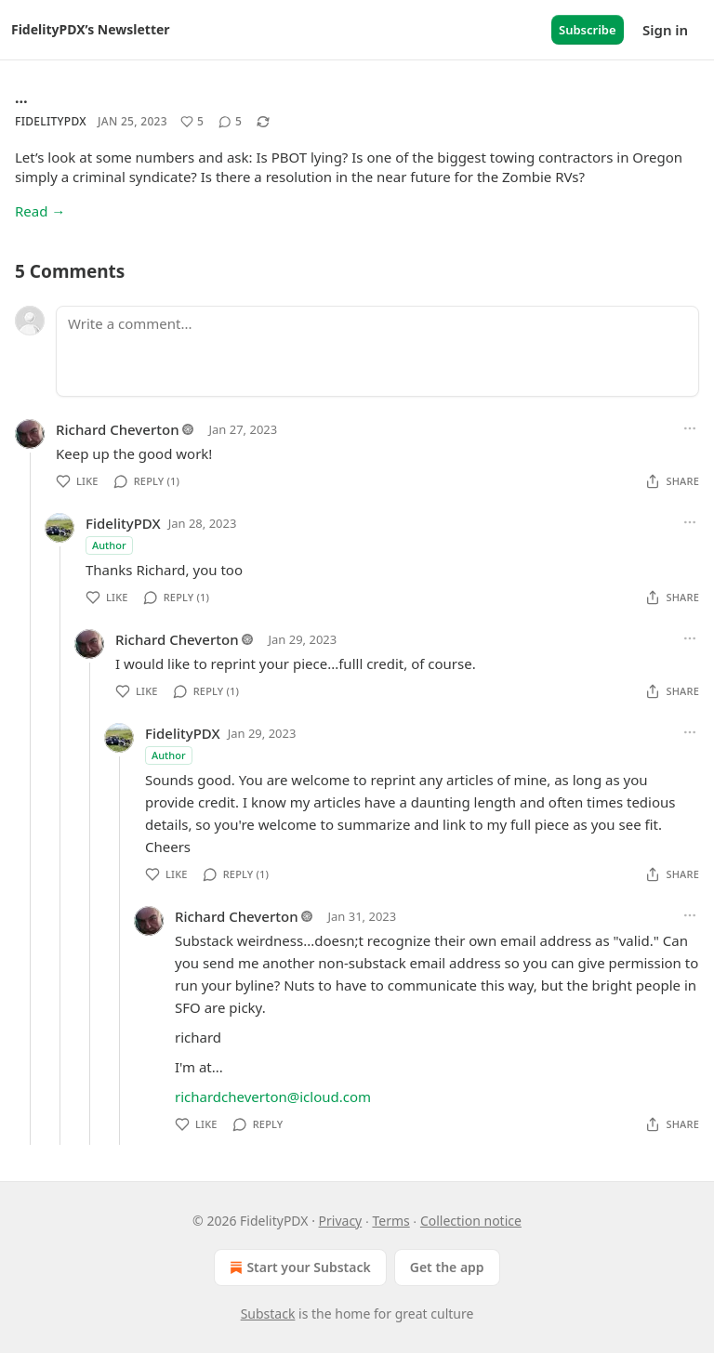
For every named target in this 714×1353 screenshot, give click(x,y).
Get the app (447, 1267)
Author (109, 545)
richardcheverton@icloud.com (273, 1096)
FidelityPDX (50, 121)
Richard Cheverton (117, 429)
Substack (268, 1313)
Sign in (665, 29)
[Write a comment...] (377, 351)
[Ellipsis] (690, 428)
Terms (390, 1220)
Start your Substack (298, 1267)
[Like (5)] (192, 122)
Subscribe (587, 29)
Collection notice (471, 1220)
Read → (40, 211)
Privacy (341, 1220)
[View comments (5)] (230, 122)
